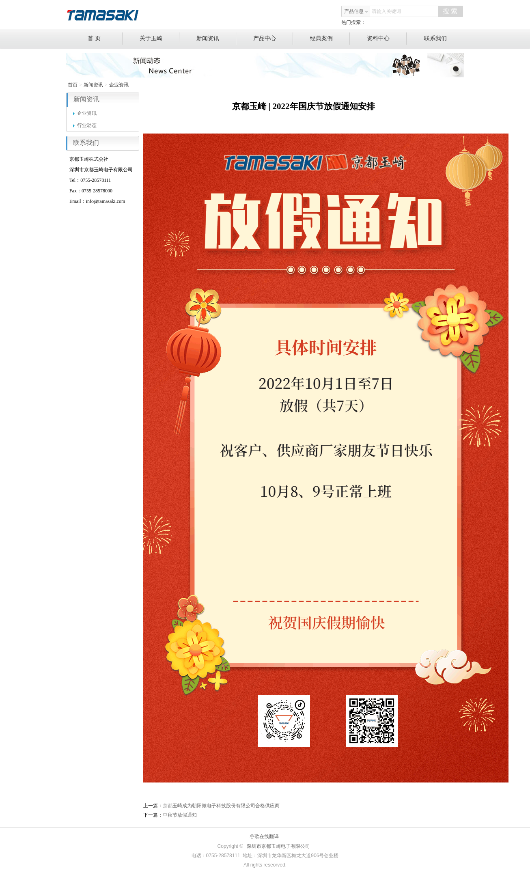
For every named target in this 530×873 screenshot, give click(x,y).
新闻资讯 (216, 38)
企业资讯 (119, 85)
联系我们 (435, 38)
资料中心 (387, 38)
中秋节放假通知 (180, 815)
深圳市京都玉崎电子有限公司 (278, 846)
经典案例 (330, 38)
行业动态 (85, 125)
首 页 (105, 38)
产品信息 (356, 11)
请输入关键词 (386, 11)
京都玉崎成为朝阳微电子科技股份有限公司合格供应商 (221, 805)
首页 (73, 85)
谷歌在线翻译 (264, 836)
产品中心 (273, 38)
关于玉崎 (160, 38)
